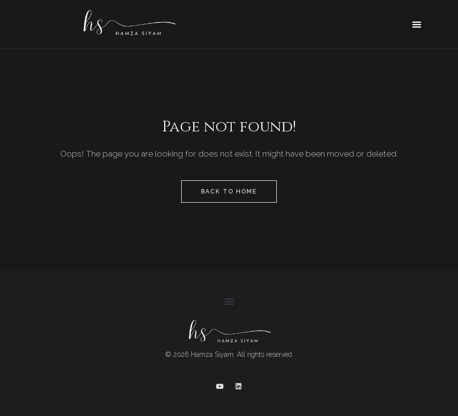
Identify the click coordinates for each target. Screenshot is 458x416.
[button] (416, 24)
